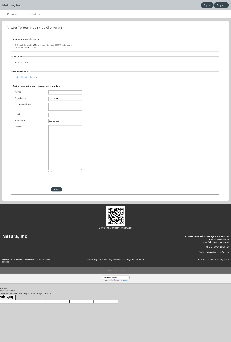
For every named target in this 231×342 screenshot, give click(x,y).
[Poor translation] (11, 297)
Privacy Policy (223, 259)
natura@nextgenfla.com (26, 77)
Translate (121, 280)
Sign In (207, 5)
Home (12, 14)
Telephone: (20, 120)
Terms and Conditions (206, 259)
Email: (17, 114)
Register (221, 5)
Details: (18, 126)
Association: (20, 98)
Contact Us (34, 14)
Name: (18, 91)
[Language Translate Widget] (115, 277)
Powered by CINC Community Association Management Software (115, 259)
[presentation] (35, 181)
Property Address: (23, 104)
